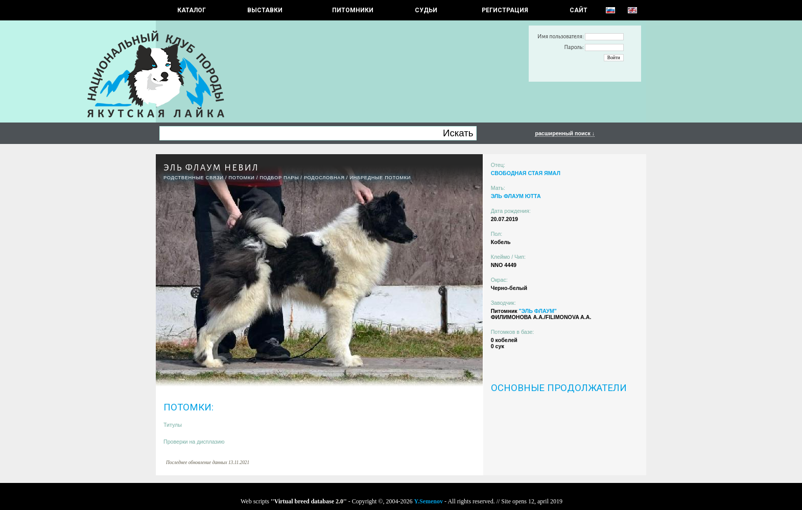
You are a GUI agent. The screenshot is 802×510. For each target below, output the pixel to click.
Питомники (352, 10)
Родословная (324, 177)
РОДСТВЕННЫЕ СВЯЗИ (193, 177)
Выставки (264, 10)
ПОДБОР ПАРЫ (279, 177)
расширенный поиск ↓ (565, 133)
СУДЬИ (426, 10)
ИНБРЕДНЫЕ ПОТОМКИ (380, 177)
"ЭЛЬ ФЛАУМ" (537, 311)
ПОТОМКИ (241, 177)
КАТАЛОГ (191, 10)
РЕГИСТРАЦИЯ (505, 10)
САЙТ (578, 10)
